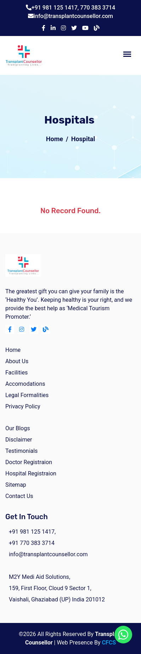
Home (54, 139)
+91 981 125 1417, (56, 7)
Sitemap (15, 484)
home (13, 350)
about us (16, 361)
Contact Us (19, 496)
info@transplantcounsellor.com (73, 16)
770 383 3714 (97, 7)
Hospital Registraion (30, 473)
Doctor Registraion (28, 462)
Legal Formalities (27, 395)
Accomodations (25, 383)
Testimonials (21, 451)
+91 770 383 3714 (32, 543)
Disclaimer (18, 439)
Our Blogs (17, 428)
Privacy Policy (22, 406)
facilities (16, 372)
